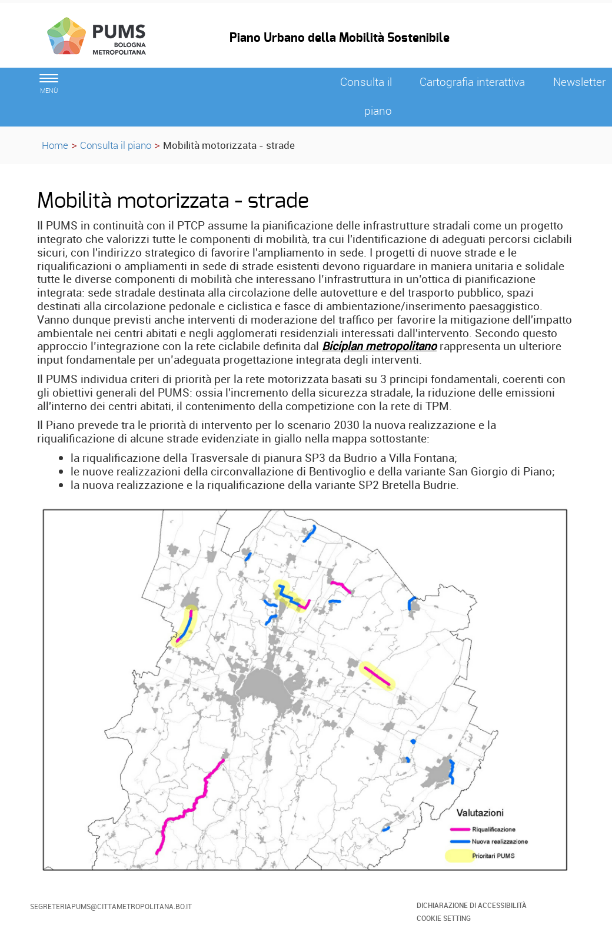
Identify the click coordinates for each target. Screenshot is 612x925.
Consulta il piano (115, 145)
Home (55, 145)
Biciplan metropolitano (379, 346)
